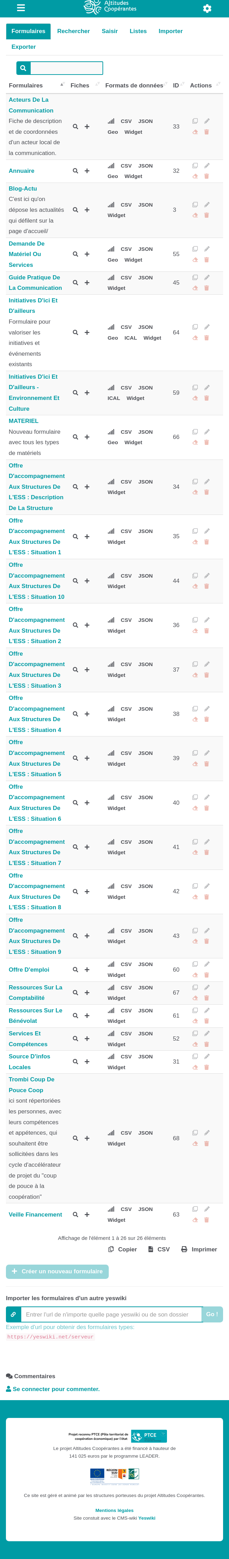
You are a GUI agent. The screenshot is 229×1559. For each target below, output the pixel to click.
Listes (138, 31)
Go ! (212, 1314)
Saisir (110, 31)
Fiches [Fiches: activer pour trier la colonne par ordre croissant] (79, 85)
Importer (171, 31)
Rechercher (73, 31)
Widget (133, 132)
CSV (126, 121)
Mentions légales (115, 1510)
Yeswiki (146, 1518)
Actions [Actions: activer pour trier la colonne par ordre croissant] (201, 85)
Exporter (24, 47)
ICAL (130, 338)
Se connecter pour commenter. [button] (53, 1389)
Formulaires (28, 31)
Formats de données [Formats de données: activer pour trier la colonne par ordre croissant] (134, 85)
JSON (145, 121)
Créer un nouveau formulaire (57, 1271)
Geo (113, 132)
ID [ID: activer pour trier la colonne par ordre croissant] (176, 85)
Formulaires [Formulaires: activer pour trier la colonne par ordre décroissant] (26, 85)
